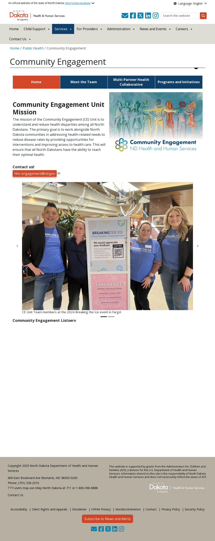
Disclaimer (79, 509)
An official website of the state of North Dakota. (49, 3)
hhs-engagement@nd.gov (34, 173)
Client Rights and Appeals (49, 509)
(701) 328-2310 (28, 483)
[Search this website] (180, 16)
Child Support (34, 29)
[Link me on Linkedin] (148, 15)
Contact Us (15, 495)
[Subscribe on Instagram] (156, 15)
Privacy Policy (170, 509)
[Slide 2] (111, 316)
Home (14, 29)
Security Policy (195, 509)
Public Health (33, 48)
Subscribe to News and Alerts (107, 518)
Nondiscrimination (128, 509)
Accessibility (18, 509)
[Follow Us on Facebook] (133, 15)
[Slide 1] (104, 316)
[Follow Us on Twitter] (140, 15)
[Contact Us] (125, 15)
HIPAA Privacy (101, 509)
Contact (151, 509)
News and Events (153, 29)
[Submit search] (203, 15)
